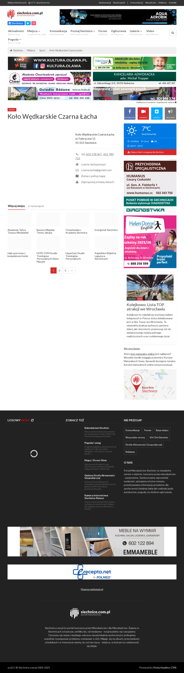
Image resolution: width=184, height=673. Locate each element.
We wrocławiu (132, 348)
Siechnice (16, 23)
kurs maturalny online (143, 353)
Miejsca (36, 32)
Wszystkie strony (135, 437)
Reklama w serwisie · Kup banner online (156, 102)
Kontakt (172, 2)
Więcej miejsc (16, 205)
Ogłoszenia (118, 32)
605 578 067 (94, 154)
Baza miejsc (162, 430)
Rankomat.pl (105, 2)
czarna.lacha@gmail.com (96, 170)
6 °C (39, 2)
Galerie (136, 32)
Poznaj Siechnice (83, 32)
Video (152, 32)
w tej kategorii (36, 205)
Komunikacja (136, 2)
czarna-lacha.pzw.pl (93, 164)
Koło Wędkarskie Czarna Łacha (66, 50)
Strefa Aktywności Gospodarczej (143, 444)
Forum (102, 32)
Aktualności (150, 2)
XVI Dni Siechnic (159, 437)
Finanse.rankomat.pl (92, 589)
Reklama (162, 2)
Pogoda (14, 41)
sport (12, 110)
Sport (42, 50)
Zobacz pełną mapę (93, 176)
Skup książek (119, 2)
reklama (172, 159)
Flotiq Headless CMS (164, 667)
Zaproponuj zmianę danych (97, 182)
